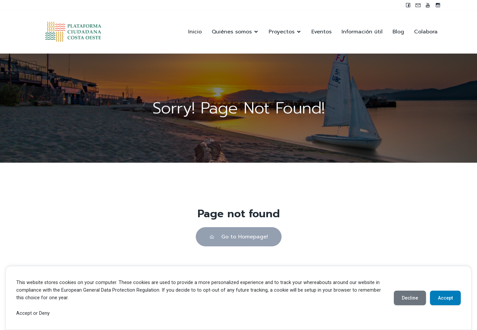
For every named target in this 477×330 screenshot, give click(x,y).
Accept (445, 298)
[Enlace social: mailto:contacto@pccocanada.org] (418, 5)
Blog (398, 32)
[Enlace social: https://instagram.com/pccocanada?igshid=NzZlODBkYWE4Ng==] (438, 5)
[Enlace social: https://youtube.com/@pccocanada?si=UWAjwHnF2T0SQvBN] (428, 5)
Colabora (426, 32)
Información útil (362, 32)
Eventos (321, 32)
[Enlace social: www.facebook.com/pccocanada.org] (408, 5)
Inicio (195, 32)
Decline (410, 298)
